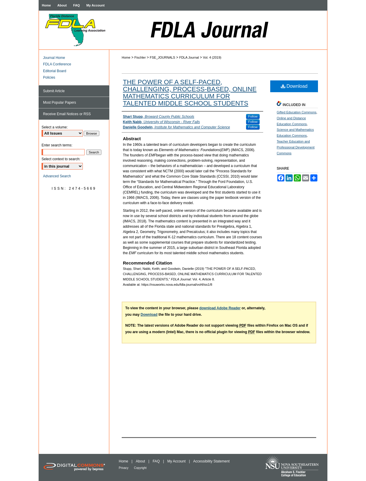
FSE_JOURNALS (162, 57)
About (141, 461)
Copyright (140, 468)
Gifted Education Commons (296, 112)
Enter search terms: (57, 145)
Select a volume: (55, 127)
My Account (177, 461)
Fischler (140, 57)
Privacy (124, 468)
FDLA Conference (57, 64)
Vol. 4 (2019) (212, 57)
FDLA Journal (218, 30)
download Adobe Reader (219, 308)
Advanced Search (57, 176)
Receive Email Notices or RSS (67, 114)
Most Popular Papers (59, 102)
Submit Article (54, 91)
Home (126, 57)
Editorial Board (54, 71)
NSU (296, 467)
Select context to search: (61, 159)
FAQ (157, 461)
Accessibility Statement (211, 461)
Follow (253, 116)
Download (294, 86)
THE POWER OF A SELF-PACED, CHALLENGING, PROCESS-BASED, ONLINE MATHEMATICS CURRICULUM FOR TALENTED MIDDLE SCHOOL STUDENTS (190, 92)
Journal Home (54, 58)
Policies (49, 77)
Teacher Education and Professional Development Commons (295, 147)
